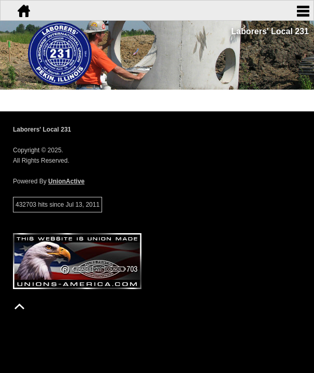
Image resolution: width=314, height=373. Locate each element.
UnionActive (66, 181)
